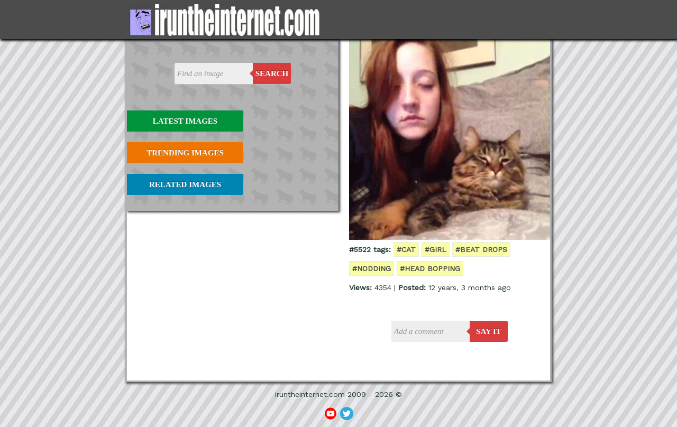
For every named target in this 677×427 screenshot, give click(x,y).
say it (488, 331)
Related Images (185, 184)
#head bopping (430, 268)
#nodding (371, 268)
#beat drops (481, 249)
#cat (406, 249)
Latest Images (185, 121)
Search (272, 73)
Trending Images (185, 152)
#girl (435, 249)
